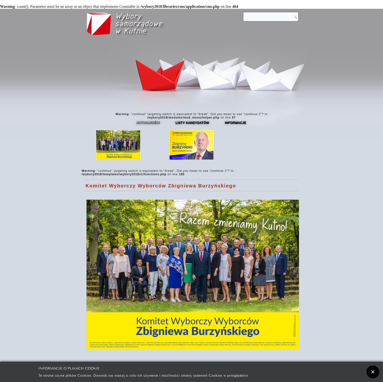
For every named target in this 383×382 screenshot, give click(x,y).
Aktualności (148, 123)
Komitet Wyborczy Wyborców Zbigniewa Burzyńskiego (160, 185)
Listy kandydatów (192, 123)
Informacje (235, 123)
